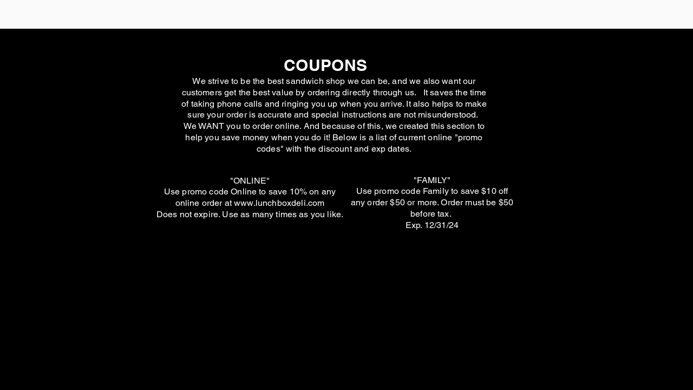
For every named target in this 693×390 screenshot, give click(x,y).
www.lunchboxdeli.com (279, 203)
